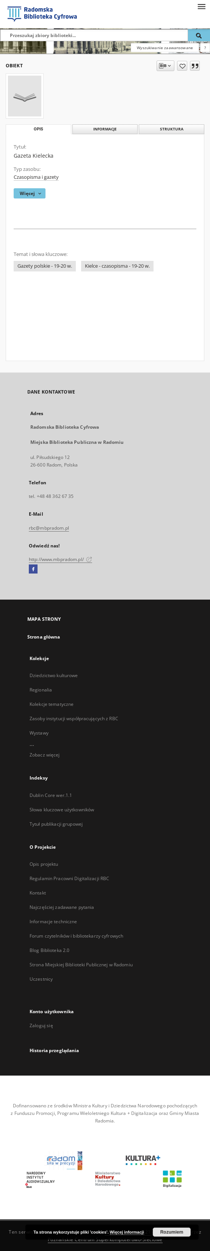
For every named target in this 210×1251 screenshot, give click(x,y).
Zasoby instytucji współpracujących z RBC (74, 718)
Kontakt (38, 893)
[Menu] (201, 6)
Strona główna (43, 637)
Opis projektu (44, 864)
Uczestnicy (41, 979)
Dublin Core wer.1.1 (51, 795)
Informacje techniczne (53, 921)
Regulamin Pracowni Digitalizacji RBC (69, 878)
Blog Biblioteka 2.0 (49, 950)
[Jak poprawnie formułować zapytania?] (205, 47)
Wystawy (39, 733)
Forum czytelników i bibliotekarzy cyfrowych (76, 936)
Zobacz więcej (45, 755)
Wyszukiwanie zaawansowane (165, 47)
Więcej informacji (127, 1232)
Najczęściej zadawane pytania (62, 907)
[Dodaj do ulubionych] (182, 66)
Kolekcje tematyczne (52, 704)
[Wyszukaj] (199, 35)
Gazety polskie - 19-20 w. (44, 266)
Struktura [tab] (171, 129)
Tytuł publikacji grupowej (56, 824)
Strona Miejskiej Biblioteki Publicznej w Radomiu (81, 964)
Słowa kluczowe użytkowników (62, 809)
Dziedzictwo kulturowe (54, 675)
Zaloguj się (41, 1025)
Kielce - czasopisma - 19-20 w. (117, 266)
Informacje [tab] (105, 129)
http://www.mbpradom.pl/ (60, 559)
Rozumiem (171, 1232)
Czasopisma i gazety (36, 177)
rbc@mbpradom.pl (49, 528)
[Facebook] (33, 569)
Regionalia (41, 690)
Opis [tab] (38, 129)
